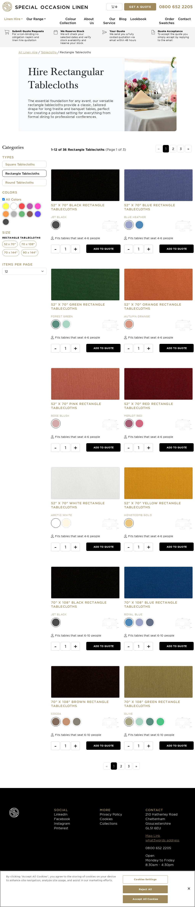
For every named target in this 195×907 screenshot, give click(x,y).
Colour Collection (68, 21)
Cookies (106, 819)
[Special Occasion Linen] (51, 6)
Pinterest (61, 828)
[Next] (188, 148)
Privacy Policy (111, 814)
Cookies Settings (145, 879)
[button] (114, 7)
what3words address (162, 840)
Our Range (34, 19)
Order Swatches (166, 21)
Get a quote (140, 6)
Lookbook (138, 19)
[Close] (189, 888)
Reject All (145, 889)
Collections (108, 823)
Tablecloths (49, 52)
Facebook (62, 819)
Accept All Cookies (145, 899)
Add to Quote (103, 248)
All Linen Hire (28, 52)
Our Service (109, 21)
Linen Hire (12, 19)
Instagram (62, 823)
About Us (89, 21)
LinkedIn (60, 814)
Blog (122, 19)
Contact (184, 19)
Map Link (152, 835)
